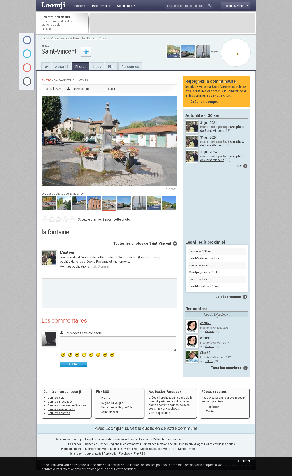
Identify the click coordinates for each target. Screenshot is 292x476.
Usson (193, 279)
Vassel (209, 331)
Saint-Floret (197, 286)
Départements (130, 444)
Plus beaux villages (191, 444)
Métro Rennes (187, 448)
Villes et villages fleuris (220, 444)
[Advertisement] (172, 23)
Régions (114, 444)
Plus (238, 166)
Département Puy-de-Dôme (118, 407)
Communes (148, 444)
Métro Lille (169, 448)
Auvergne (57, 38)
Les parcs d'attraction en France (160, 439)
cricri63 (205, 323)
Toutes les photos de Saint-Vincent (142, 243)
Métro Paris (92, 448)
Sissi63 (205, 353)
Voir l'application (159, 413)
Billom (209, 361)
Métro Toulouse (150, 448)
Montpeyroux (198, 272)
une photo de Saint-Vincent (222, 128)
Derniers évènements (61, 409)
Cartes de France (96, 444)
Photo (46, 80)
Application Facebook (118, 453)
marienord (83, 88)
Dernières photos (59, 413)
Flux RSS (102, 392)
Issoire (193, 251)
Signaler (103, 266)
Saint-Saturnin (199, 258)
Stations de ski (167, 444)
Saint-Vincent (89, 38)
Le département (228, 297)
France (45, 38)
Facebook (212, 406)
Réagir (111, 88)
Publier (73, 364)
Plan (111, 67)
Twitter (210, 411)
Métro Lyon (131, 448)
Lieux (97, 67)
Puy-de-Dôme (72, 38)
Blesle (193, 265)
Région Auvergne (112, 403)
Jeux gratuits (93, 453)
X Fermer (243, 461)
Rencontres (130, 67)
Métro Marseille (112, 448)
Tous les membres (226, 368)
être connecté (92, 333)
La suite (47, 29)
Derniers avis (56, 397)
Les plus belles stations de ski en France (111, 439)
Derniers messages (60, 401)
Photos (103, 38)
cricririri (205, 338)
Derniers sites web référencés (67, 405)
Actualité (61, 67)
